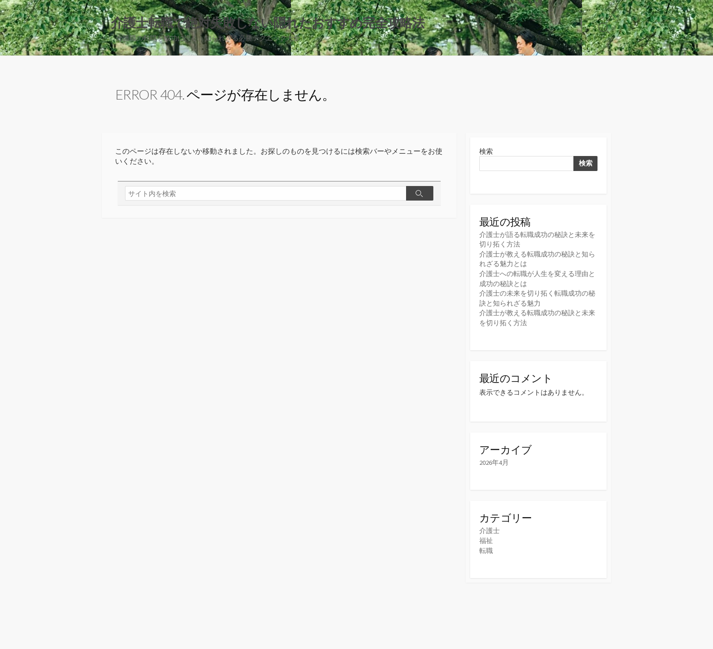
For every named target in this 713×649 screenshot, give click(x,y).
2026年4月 (494, 461)
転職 (486, 548)
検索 (486, 151)
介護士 (489, 529)
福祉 (486, 538)
